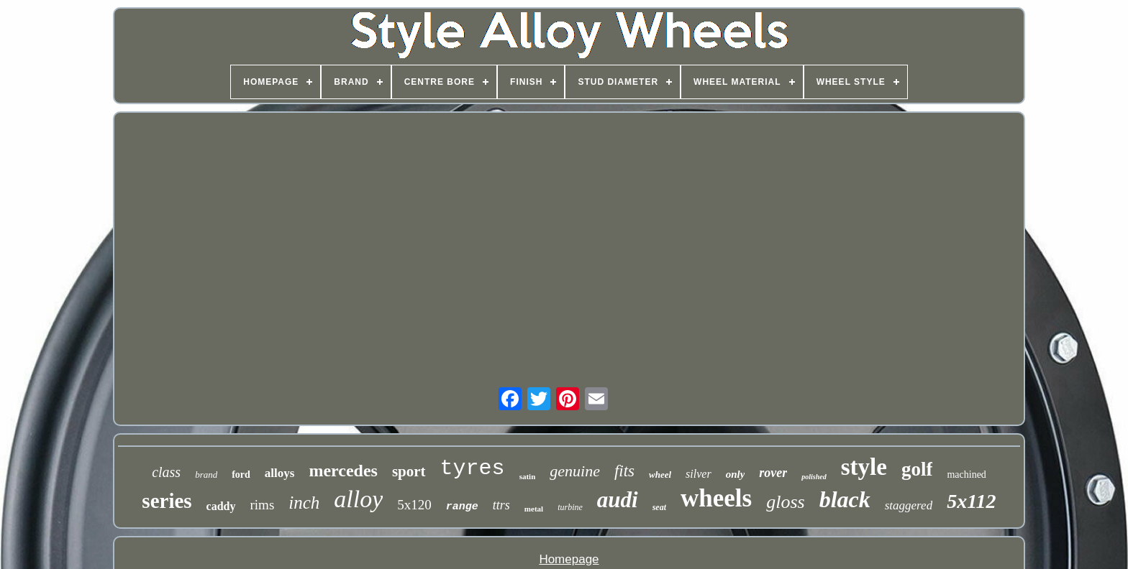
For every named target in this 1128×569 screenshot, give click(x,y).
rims (262, 504)
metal (533, 508)
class (166, 472)
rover (773, 473)
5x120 (414, 504)
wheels (716, 498)
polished (813, 477)
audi (617, 499)
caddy (221, 506)
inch (303, 502)
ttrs (501, 505)
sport (409, 471)
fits (624, 471)
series (166, 500)
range (462, 507)
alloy (358, 499)
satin (527, 476)
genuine (575, 471)
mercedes (343, 470)
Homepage (569, 559)
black (844, 499)
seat (659, 507)
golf (917, 469)
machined (966, 474)
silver (698, 474)
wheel (660, 474)
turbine (570, 507)
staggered (908, 505)
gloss (785, 501)
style (864, 467)
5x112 (971, 501)
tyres (472, 468)
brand (206, 474)
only (735, 474)
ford (241, 474)
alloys (280, 473)
